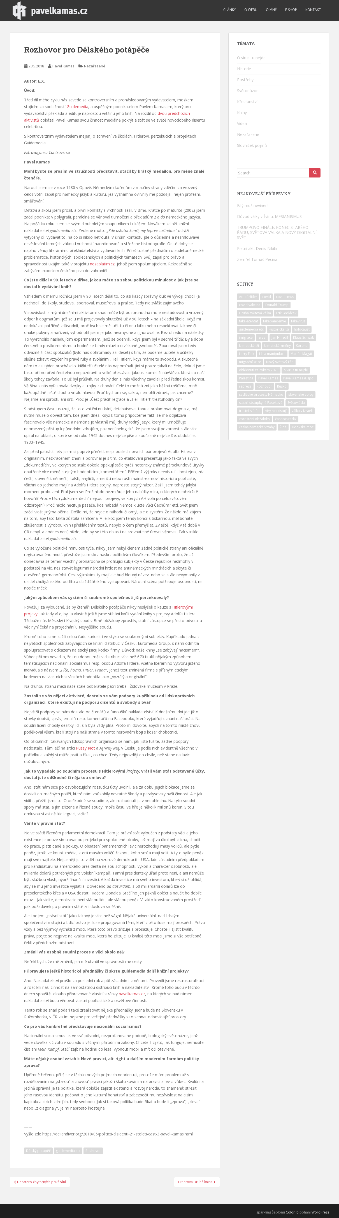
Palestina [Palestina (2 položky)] (246, 378)
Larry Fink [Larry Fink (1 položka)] (246, 353)
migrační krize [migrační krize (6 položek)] (250, 361)
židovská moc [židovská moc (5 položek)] (303, 427)
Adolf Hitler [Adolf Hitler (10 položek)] (248, 296)
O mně (271, 9)
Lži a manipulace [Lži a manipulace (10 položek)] (272, 353)
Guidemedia (77, 106)
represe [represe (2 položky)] (245, 386)
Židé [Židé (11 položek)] (283, 427)
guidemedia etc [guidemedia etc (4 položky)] (251, 329)
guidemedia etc (68, 1150)
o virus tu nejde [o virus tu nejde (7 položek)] (296, 370)
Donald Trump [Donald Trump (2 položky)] (277, 304)
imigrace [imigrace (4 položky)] (246, 337)
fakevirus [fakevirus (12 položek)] (298, 321)
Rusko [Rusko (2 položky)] (282, 386)
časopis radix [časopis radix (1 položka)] (285, 418)
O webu (250, 9)
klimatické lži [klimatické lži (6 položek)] (249, 345)
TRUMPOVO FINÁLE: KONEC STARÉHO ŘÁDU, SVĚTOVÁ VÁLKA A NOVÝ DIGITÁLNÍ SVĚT (277, 232)
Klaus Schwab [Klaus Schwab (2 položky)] (303, 337)
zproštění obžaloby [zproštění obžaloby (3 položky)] (254, 418)
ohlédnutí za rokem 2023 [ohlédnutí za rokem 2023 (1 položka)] (258, 370)
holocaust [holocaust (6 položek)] (302, 329)
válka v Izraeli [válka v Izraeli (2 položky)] (302, 410)
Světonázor (247, 90)
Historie (244, 68)
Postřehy (245, 79)
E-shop (291, 9)
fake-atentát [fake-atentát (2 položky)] (248, 321)
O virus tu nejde (251, 57)
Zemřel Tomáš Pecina (257, 259)
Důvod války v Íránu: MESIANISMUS (269, 216)
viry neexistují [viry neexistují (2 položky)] (276, 410)
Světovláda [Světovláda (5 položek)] (296, 402)
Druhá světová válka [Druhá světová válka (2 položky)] (255, 313)
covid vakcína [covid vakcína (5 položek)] (249, 304)
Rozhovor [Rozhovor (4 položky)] (264, 386)
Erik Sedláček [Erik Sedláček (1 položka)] (286, 313)
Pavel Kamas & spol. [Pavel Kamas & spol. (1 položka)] (299, 378)
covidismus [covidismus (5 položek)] (285, 296)
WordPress (320, 1212)
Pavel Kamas (63, 66)
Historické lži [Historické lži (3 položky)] (279, 329)
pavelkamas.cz (132, 993)
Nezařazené (94, 66)
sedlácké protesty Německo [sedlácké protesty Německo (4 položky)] (261, 394)
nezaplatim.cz (102, 264)
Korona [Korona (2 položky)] (302, 345)
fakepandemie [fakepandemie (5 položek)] (274, 321)
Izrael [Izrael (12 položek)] (262, 337)
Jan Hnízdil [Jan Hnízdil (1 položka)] (279, 337)
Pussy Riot (85, 748)
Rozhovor (93, 1150)
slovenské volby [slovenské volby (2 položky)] (301, 394)
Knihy (242, 112)
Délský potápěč (38, 1150)
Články (229, 9)
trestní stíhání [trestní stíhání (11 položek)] (249, 410)
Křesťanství (247, 101)
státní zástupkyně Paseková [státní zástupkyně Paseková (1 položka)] (260, 402)
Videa (242, 123)
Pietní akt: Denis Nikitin (257, 248)
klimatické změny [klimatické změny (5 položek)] (277, 345)
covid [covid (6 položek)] (266, 296)
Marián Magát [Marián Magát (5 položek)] (301, 353)
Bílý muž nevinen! (252, 205)
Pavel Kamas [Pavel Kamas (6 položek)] (268, 378)
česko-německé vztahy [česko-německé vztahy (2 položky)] (257, 427)
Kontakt (313, 9)
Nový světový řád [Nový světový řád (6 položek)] (280, 361)
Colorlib (292, 1212)
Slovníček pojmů (252, 145)
